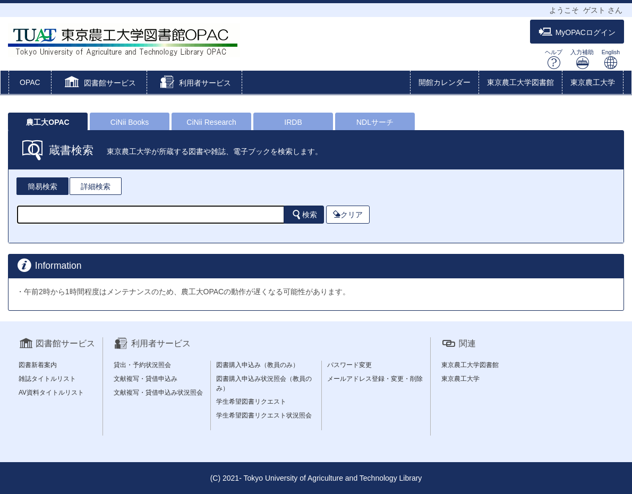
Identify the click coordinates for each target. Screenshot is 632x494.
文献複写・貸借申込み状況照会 (158, 392)
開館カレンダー (445, 82)
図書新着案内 (38, 365)
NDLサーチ (375, 122)
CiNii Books (129, 122)
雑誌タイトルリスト (47, 378)
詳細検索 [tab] (95, 186)
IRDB (293, 122)
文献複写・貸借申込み (145, 378)
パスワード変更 (349, 365)
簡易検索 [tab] (42, 186)
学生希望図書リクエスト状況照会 (264, 415)
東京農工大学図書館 (520, 82)
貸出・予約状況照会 (142, 365)
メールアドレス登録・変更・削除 (375, 378)
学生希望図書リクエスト (251, 401)
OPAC (30, 82)
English (611, 59)
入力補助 (582, 59)
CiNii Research (211, 122)
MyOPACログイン (577, 32)
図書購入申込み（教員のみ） (257, 365)
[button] (99, 83)
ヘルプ (553, 59)
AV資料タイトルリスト (51, 392)
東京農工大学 (592, 82)
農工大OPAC (47, 122)
